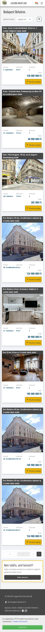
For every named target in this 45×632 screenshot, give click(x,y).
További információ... (20, 622)
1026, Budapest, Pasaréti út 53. (15, 602)
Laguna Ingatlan (19, 3)
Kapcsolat (8, 607)
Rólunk (14, 607)
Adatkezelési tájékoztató (12, 610)
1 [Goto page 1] (33, 554)
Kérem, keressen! (22, 577)
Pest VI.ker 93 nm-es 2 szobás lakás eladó (19, 352)
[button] (41, 3)
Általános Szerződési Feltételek (28, 607)
